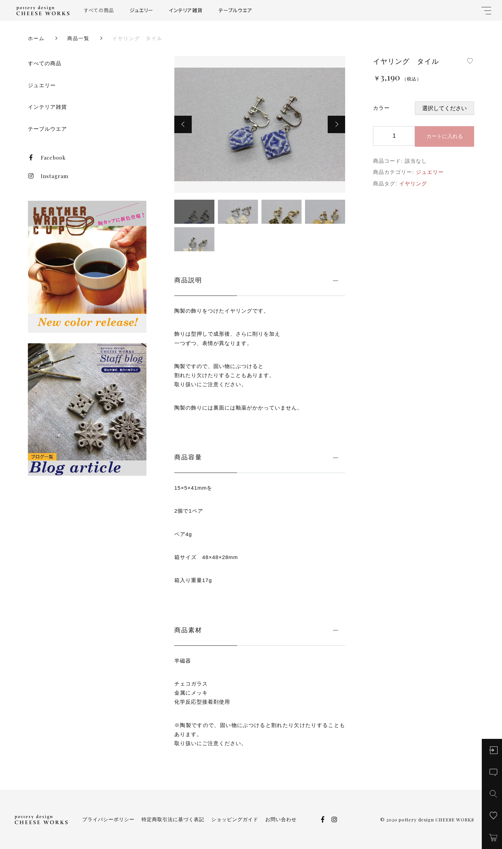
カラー (381, 108)
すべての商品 (99, 10)
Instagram (48, 176)
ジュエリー (141, 10)
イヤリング (413, 183)
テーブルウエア (235, 10)
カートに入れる (444, 136)
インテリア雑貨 (186, 10)
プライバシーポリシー (108, 819)
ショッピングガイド (234, 819)
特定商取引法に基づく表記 (173, 819)
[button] (183, 124)
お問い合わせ (281, 819)
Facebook (47, 157)
